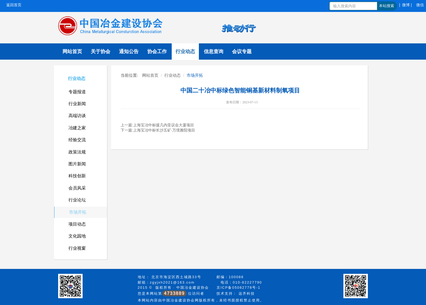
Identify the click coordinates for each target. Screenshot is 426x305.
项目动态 (77, 224)
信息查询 (213, 51)
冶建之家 (77, 128)
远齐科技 (247, 293)
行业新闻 (77, 103)
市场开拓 (77, 212)
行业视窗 (77, 248)
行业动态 (185, 51)
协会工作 (157, 51)
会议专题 (242, 51)
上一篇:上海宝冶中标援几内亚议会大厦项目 (157, 125)
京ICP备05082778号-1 (239, 287)
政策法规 (77, 152)
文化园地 (77, 236)
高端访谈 (77, 115)
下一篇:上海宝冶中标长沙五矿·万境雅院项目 (158, 130)
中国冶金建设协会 (192, 287)
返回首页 (13, 5)
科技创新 (77, 176)
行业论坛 (77, 200)
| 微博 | (405, 5)
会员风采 (77, 188)
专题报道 (77, 91)
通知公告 (129, 51)
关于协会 (100, 51)
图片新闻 (77, 164)
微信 (420, 5)
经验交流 (77, 139)
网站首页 (72, 51)
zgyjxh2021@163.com (172, 282)
